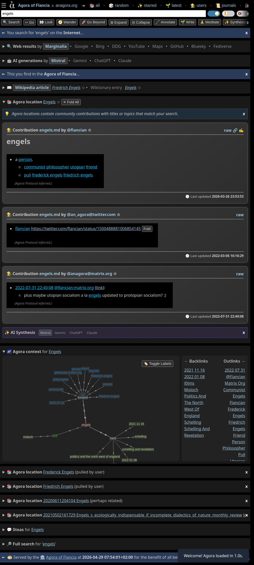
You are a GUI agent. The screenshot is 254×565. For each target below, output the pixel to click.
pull (27, 175)
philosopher (57, 167)
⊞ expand (118, 22)
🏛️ (42, 557)
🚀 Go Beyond (93, 22)
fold (147, 229)
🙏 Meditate (209, 22)
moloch (191, 389)
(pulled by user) (127, 472)
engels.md (49, 130)
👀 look (46, 22)
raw (228, 130)
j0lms (189, 383)
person (25, 159)
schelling (192, 422)
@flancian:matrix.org (74, 287)
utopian (77, 167)
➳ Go (29, 22)
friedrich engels (78, 175)
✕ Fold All (71, 102)
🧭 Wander (67, 22)
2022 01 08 (194, 376)
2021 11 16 (194, 370)
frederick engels (47, 175)
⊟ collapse (141, 22)
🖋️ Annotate (165, 22)
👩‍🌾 (9, 130)
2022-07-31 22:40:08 (34, 287)
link (99, 287)
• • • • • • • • (120, 46)
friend (91, 167)
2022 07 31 (235, 370)
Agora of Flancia (61, 557)
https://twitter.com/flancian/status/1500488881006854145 (86, 228)
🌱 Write (187, 22)
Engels (131, 87)
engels (95, 295)
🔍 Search (11, 22)
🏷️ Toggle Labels (158, 364)
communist (34, 167)
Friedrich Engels (66, 87)
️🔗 (235, 130)
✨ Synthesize (236, 22)
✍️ (241, 130)
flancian (22, 228)
